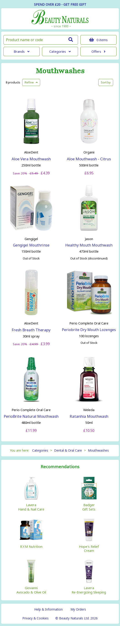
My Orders (78, 609)
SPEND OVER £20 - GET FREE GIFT (60, 4)
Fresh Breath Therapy (31, 329)
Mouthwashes (60, 70)
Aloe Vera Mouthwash (31, 158)
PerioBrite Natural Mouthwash (31, 416)
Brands (21, 51)
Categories (60, 51)
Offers (98, 51)
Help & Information (48, 609)
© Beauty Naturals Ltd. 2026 (76, 618)
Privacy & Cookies (35, 618)
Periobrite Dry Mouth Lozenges (89, 329)
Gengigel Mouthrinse (31, 245)
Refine (31, 82)
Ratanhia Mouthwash (89, 416)
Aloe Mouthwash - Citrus (89, 158)
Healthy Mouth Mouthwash (88, 245)
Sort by (106, 82)
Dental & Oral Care (68, 450)
